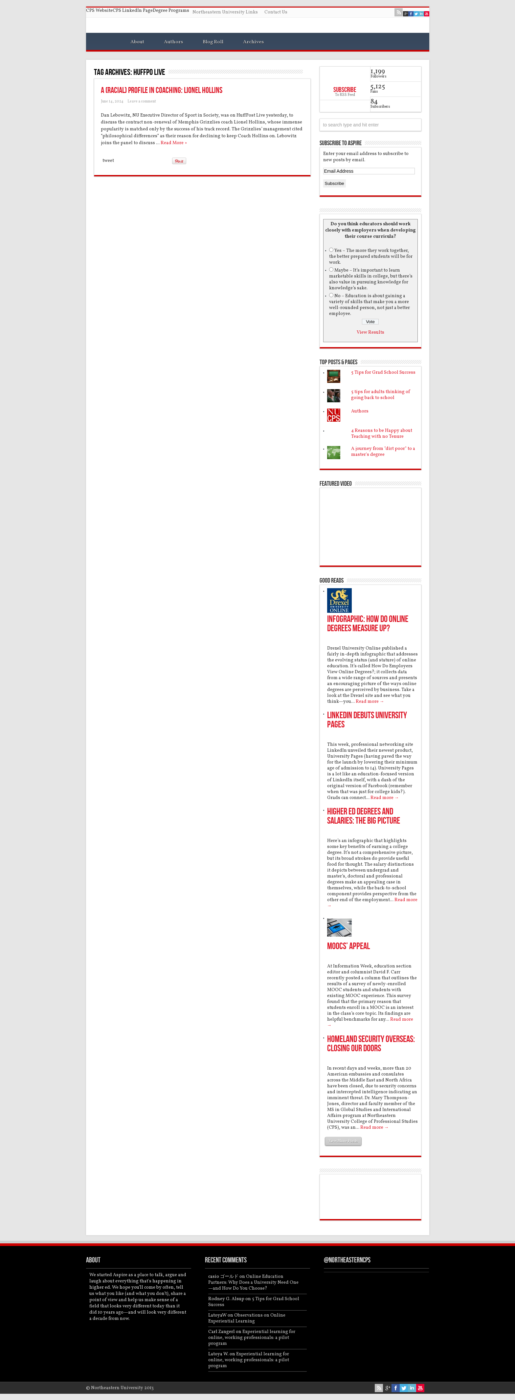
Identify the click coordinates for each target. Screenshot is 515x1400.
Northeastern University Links (225, 12)
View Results (370, 332)
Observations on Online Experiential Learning (246, 1318)
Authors (173, 42)
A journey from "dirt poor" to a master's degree (383, 452)
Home (105, 43)
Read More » (174, 143)
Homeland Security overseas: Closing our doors (371, 1044)
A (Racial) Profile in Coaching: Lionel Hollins (161, 90)
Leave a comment (141, 101)
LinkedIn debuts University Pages (367, 720)
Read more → (370, 702)
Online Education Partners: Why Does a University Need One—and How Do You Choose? (253, 1283)
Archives (253, 42)
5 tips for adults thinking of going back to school (380, 395)
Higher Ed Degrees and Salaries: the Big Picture (363, 816)
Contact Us (275, 12)
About (137, 42)
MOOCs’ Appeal (348, 946)
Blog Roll (213, 42)
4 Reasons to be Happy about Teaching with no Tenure (381, 434)
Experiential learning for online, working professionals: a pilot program (251, 1338)
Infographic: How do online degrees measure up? (367, 624)
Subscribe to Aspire (341, 143)
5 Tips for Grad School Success (383, 372)
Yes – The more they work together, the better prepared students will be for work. (371, 257)
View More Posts (343, 1141)
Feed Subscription (308, 72)
